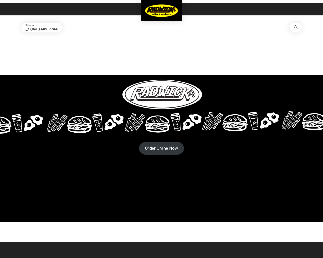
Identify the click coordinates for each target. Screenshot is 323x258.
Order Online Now (161, 148)
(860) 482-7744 (44, 29)
